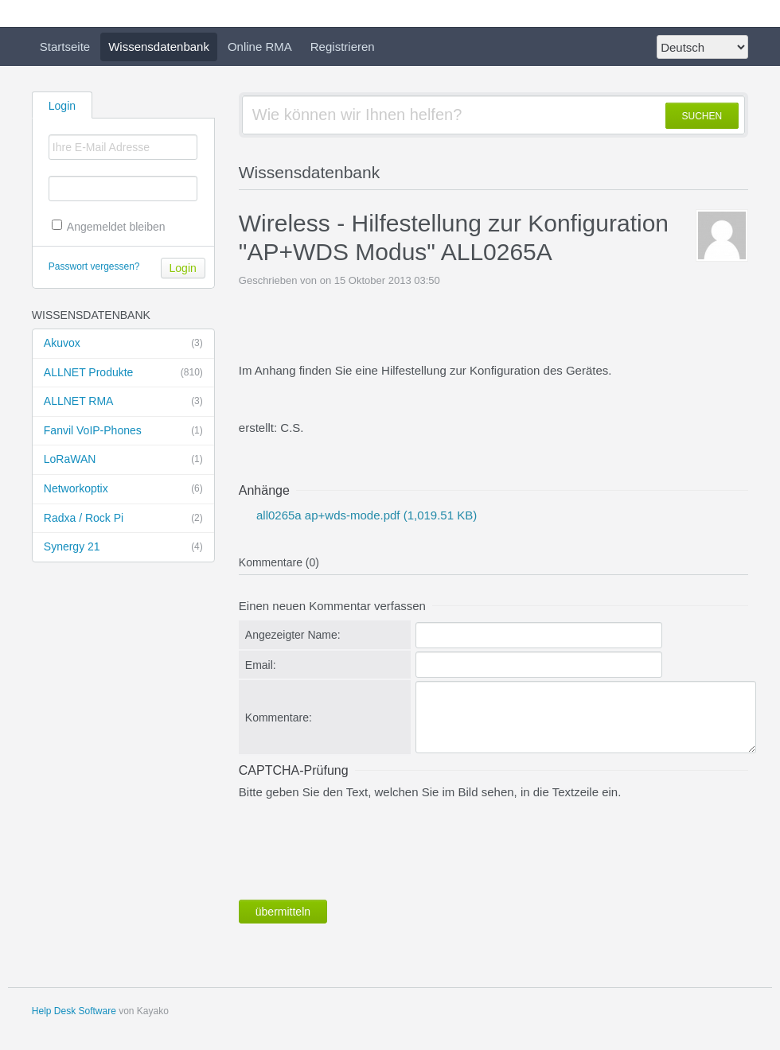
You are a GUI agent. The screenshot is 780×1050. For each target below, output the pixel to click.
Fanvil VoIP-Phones (123, 431)
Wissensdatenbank (158, 46)
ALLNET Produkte (123, 373)
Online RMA (260, 46)
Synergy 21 (123, 547)
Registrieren (342, 46)
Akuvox (123, 344)
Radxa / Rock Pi (123, 519)
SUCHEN (702, 116)
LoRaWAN (123, 460)
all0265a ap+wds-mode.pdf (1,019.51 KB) (365, 515)
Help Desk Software (74, 1011)
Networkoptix (123, 489)
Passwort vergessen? (94, 266)
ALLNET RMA (123, 402)
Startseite (65, 46)
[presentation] (360, 846)
